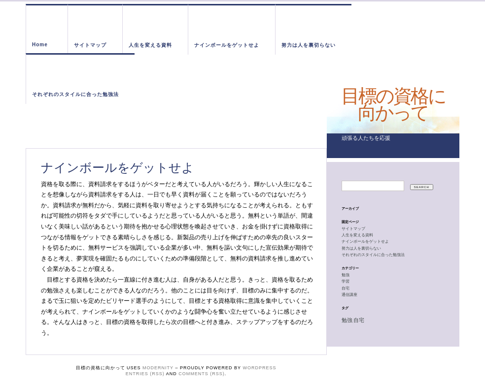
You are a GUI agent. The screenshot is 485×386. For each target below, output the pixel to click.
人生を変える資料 (150, 45)
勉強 (345, 275)
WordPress (259, 367)
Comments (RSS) (201, 373)
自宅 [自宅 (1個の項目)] (358, 320)
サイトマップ (90, 45)
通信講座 (349, 294)
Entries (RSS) (145, 373)
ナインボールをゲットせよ (226, 45)
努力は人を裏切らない (308, 45)
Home (40, 44)
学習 (345, 281)
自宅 (345, 288)
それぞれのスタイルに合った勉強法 (75, 94)
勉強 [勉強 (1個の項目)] (347, 320)
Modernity (157, 367)
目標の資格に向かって (393, 104)
